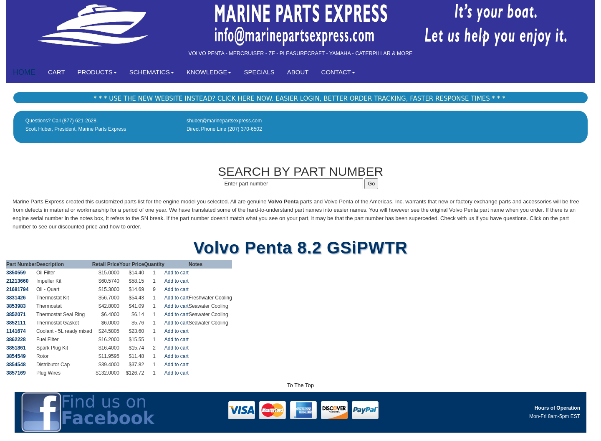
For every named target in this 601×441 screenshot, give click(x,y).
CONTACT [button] (338, 72)
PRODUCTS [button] (97, 72)
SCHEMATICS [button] (151, 72)
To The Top (300, 385)
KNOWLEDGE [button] (209, 72)
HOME (24, 72)
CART (59, 72)
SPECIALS (259, 72)
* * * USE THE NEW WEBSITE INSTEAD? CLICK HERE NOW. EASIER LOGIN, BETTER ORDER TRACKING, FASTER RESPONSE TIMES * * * (299, 98)
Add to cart (176, 273)
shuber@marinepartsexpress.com (224, 121)
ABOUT (298, 72)
